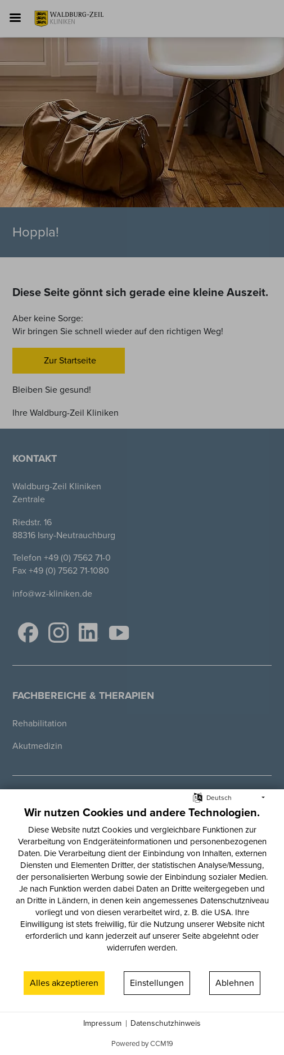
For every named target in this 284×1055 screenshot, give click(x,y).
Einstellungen (157, 982)
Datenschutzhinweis (165, 1023)
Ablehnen (234, 982)
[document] (142, 887)
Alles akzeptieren (64, 982)
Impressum (102, 1023)
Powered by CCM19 (142, 1043)
